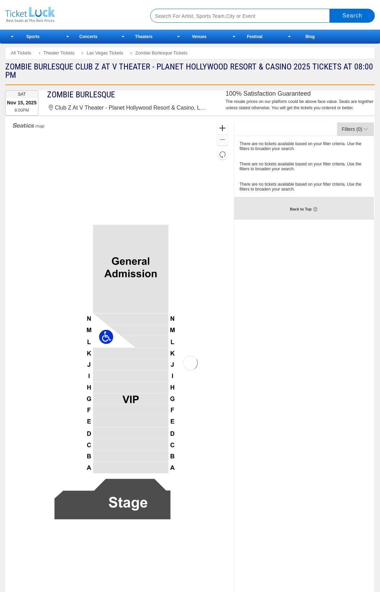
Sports (32, 36)
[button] (222, 128)
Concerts (88, 36)
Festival (255, 36)
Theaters (143, 36)
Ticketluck (70, 15)
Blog (310, 36)
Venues (199, 36)
